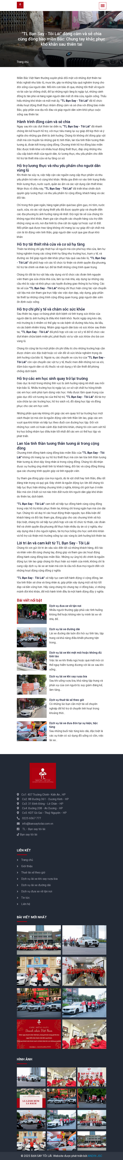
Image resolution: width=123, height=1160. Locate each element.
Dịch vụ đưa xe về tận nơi (65, 606)
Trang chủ (23, 62)
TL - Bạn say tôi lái (31, 829)
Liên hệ (25, 904)
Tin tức (25, 897)
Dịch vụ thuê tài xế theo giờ (66, 700)
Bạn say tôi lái (27, 834)
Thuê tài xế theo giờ (33, 872)
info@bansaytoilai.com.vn (35, 823)
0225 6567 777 (29, 818)
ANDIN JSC (95, 1156)
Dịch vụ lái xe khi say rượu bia (68, 676)
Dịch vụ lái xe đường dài (64, 629)
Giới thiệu (26, 866)
